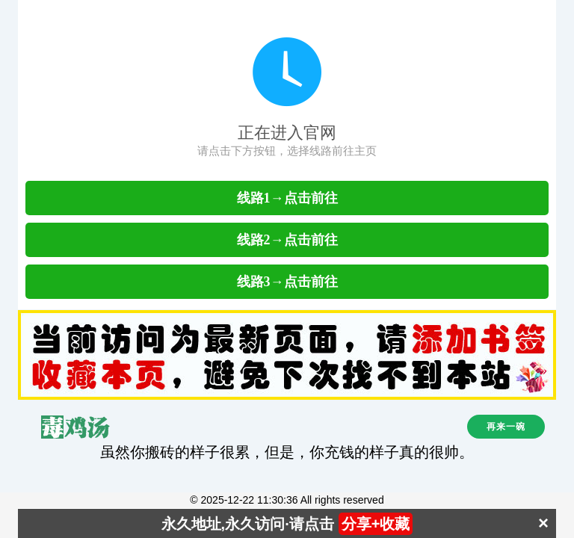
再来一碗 (506, 426)
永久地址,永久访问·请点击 (287, 524)
